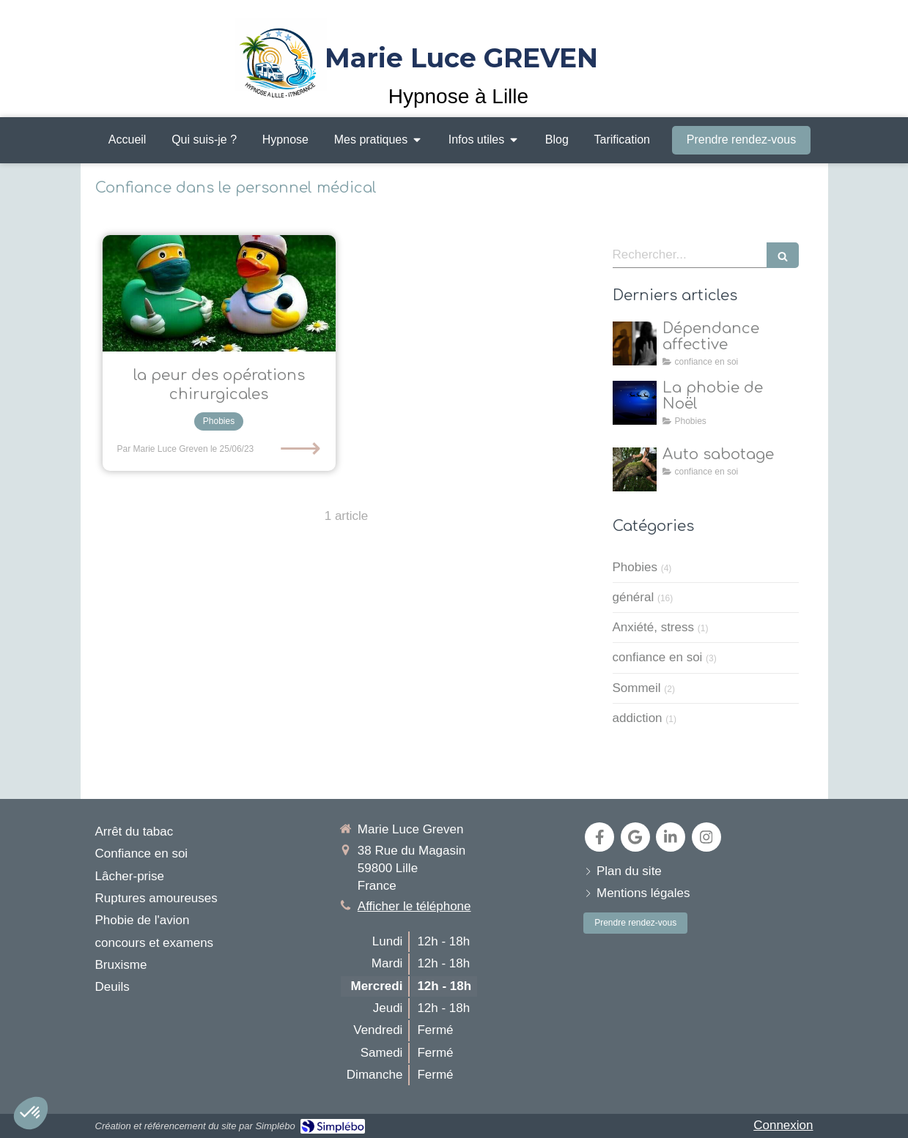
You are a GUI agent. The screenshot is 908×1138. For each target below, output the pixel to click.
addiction (637, 718)
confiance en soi (658, 657)
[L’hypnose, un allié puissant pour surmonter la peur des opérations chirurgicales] (219, 293)
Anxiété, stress (654, 627)
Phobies (635, 567)
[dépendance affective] (635, 343)
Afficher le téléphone (414, 906)
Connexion (783, 1125)
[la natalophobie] (635, 403)
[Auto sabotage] (635, 469)
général (633, 597)
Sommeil (637, 688)
